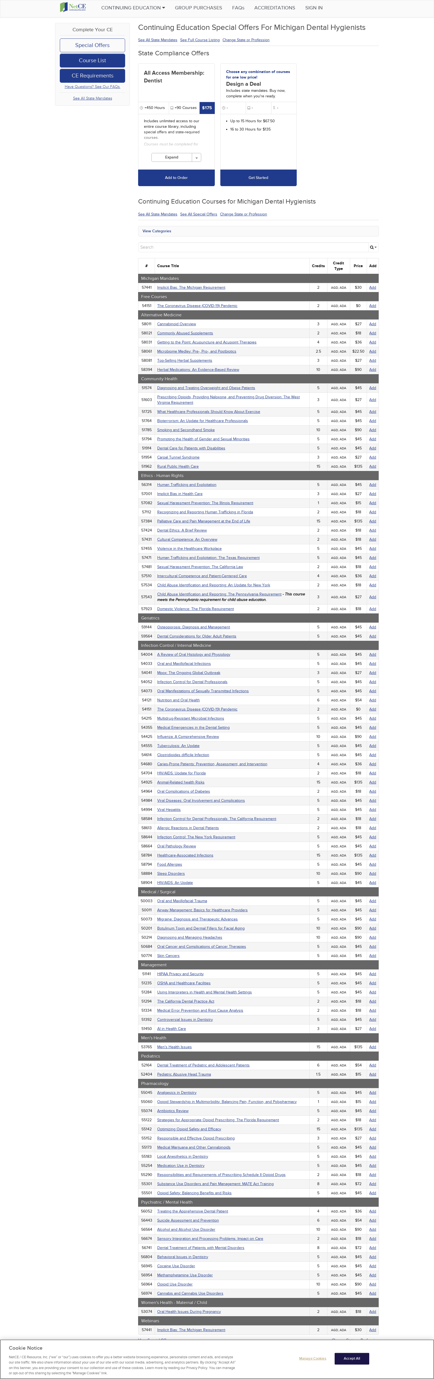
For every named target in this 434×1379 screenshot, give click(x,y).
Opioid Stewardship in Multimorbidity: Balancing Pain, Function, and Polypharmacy (227, 1101)
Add (372, 287)
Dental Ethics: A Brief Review (182, 530)
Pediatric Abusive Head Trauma (184, 1074)
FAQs (247, 8)
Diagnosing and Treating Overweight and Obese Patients (206, 388)
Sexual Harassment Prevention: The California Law (200, 566)
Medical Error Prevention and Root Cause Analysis (200, 1010)
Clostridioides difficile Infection (183, 755)
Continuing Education (142, 8)
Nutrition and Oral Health (178, 700)
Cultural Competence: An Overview (187, 539)
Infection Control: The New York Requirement (196, 837)
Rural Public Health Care (178, 466)
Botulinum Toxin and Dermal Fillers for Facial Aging (201, 928)
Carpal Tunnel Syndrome (178, 457)
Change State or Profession (246, 40)
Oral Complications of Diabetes (183, 791)
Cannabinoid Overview (176, 324)
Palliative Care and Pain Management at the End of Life (203, 521)
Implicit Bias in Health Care (180, 493)
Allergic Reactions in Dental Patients (188, 828)
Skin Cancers (168, 955)
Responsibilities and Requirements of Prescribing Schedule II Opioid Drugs (221, 1174)
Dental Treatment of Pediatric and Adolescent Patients (203, 1065)
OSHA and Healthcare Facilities (184, 983)
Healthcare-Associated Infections (185, 855)
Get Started (258, 177)
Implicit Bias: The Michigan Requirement (191, 287)
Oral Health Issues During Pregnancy (189, 1311)
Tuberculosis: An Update (178, 745)
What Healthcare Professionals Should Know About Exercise (208, 411)
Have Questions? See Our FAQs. (92, 86)
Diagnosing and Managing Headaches (189, 937)
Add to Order (176, 177)
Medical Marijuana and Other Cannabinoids (194, 1147)
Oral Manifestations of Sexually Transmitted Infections (203, 691)
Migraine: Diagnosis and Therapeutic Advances (197, 919)
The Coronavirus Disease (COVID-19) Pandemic (197, 305)
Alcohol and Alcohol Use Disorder (186, 1229)
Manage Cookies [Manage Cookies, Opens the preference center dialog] (312, 1361)
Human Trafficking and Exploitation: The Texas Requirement (208, 557)
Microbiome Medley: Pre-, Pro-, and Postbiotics (196, 351)
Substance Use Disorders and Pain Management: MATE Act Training (215, 1184)
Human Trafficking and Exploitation (186, 484)
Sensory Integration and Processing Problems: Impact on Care (210, 1238)
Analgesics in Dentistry (177, 1092)
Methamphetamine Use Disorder (185, 1275)
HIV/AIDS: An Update (175, 882)
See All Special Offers (198, 214)
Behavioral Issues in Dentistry (182, 1257)
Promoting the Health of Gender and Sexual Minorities (203, 439)
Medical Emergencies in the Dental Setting (193, 727)
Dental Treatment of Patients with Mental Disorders (200, 1247)
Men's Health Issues (174, 1047)
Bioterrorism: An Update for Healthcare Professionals (202, 420)
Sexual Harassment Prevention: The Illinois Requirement (205, 503)
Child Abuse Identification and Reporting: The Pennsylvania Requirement (219, 594)
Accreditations (283, 8)
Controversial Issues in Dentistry (185, 1019)
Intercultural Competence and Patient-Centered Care (202, 576)
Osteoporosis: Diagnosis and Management (193, 627)
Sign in (322, 8)
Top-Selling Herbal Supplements (184, 360)
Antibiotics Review (172, 1111)
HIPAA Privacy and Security (180, 974)
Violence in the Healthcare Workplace (189, 548)
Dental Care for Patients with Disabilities (191, 448)
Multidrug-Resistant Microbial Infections (190, 718)
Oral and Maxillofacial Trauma (182, 901)
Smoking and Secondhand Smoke (186, 430)
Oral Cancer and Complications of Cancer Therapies (201, 946)
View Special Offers (155, 1340)
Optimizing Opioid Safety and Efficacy (189, 1129)
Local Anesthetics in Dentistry (182, 1156)
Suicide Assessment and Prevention (188, 1220)
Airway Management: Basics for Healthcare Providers (202, 910)
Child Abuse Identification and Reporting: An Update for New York (213, 585)
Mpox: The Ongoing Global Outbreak (188, 672)
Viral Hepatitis (169, 809)
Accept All (352, 1361)
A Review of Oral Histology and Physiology (193, 654)
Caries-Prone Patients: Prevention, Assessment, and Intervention (212, 764)
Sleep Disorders (171, 873)
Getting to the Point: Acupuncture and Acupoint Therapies (207, 342)
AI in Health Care (171, 1028)
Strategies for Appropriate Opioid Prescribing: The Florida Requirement (218, 1120)
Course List (92, 60)
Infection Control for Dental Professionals (192, 682)
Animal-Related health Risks (181, 782)
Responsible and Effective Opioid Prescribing (196, 1138)
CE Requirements (92, 75)
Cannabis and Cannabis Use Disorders (190, 1293)
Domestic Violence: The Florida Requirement (195, 609)
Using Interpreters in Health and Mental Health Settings (204, 992)
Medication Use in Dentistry (181, 1165)
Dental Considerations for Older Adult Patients (196, 636)
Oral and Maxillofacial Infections (184, 663)
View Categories (157, 231)
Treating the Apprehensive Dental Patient (192, 1211)
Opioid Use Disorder (175, 1284)
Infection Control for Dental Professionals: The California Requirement (216, 818)
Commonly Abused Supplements (185, 333)
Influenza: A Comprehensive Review (188, 736)
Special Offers (92, 45)
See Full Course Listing (200, 40)
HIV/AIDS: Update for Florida (181, 773)
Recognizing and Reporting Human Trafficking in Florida (205, 512)
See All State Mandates (92, 98)
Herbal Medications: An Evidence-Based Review (198, 369)
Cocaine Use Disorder (176, 1266)
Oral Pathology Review (176, 846)
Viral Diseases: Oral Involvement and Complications (201, 800)
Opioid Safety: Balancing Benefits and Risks (194, 1193)
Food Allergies (169, 864)
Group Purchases (207, 8)
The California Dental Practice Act (185, 1001)
